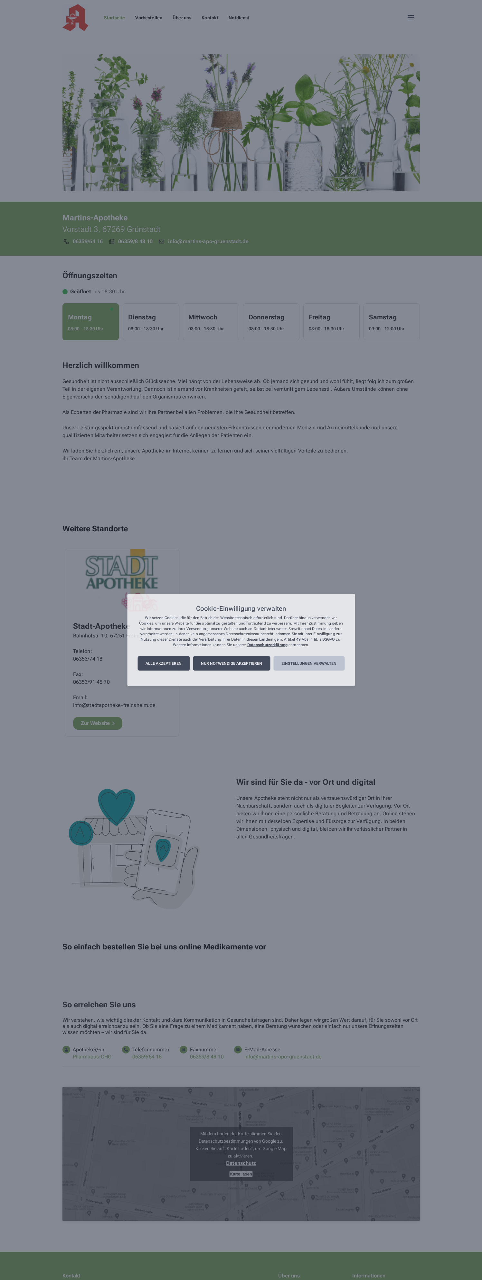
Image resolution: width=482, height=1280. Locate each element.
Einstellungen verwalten (308, 663)
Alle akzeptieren (164, 663)
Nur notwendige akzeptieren (231, 663)
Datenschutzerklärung (267, 645)
